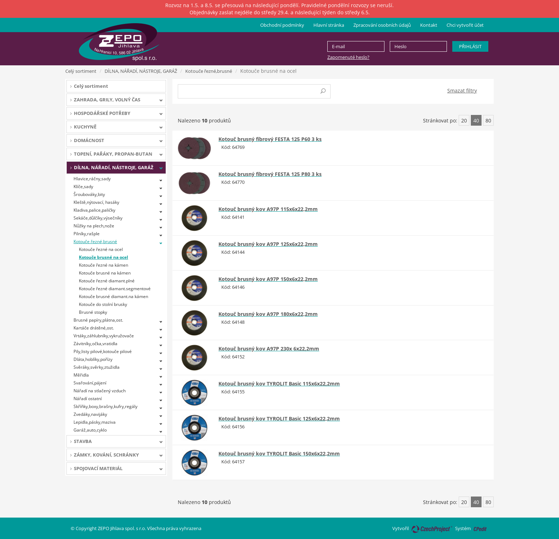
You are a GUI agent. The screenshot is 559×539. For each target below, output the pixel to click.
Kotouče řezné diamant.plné (107, 281)
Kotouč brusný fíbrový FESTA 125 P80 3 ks (270, 174)
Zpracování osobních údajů (382, 25)
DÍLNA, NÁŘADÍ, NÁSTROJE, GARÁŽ (141, 71)
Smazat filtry (462, 90)
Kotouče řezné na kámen (103, 265)
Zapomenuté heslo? (348, 57)
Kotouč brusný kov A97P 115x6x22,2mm (268, 209)
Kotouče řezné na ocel (101, 249)
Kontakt (428, 25)
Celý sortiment (80, 71)
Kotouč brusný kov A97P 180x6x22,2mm (268, 314)
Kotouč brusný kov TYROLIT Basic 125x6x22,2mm (279, 418)
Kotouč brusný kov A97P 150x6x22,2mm (268, 279)
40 (476, 120)
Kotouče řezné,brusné (208, 71)
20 (464, 120)
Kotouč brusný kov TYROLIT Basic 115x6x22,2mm (279, 383)
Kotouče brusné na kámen (105, 273)
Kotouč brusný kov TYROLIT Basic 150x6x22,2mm (279, 453)
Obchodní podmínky (282, 25)
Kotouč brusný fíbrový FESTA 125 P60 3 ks (270, 139)
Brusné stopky (93, 312)
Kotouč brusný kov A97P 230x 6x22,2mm (268, 348)
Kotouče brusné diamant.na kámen (113, 296)
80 (488, 120)
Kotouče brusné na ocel (103, 257)
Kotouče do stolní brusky (103, 304)
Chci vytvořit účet (465, 25)
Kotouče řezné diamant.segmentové (115, 289)
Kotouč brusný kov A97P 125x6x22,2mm (268, 244)
